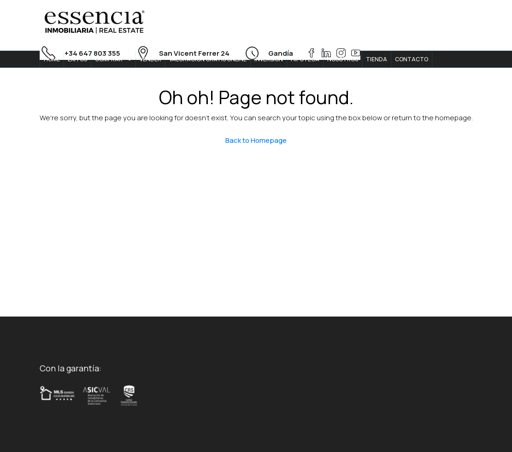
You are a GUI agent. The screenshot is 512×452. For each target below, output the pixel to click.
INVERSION (268, 59)
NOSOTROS (342, 59)
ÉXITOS (77, 59)
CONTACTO (411, 59)
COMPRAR (109, 59)
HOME (52, 59)
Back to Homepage (256, 140)
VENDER (150, 59)
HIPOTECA (305, 59)
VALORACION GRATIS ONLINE (208, 59)
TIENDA (376, 59)
